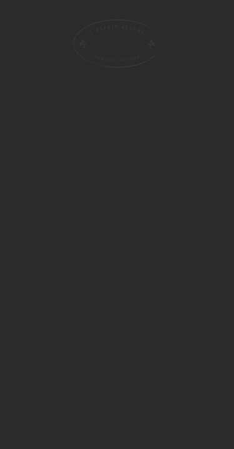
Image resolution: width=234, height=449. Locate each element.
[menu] (18, 17)
